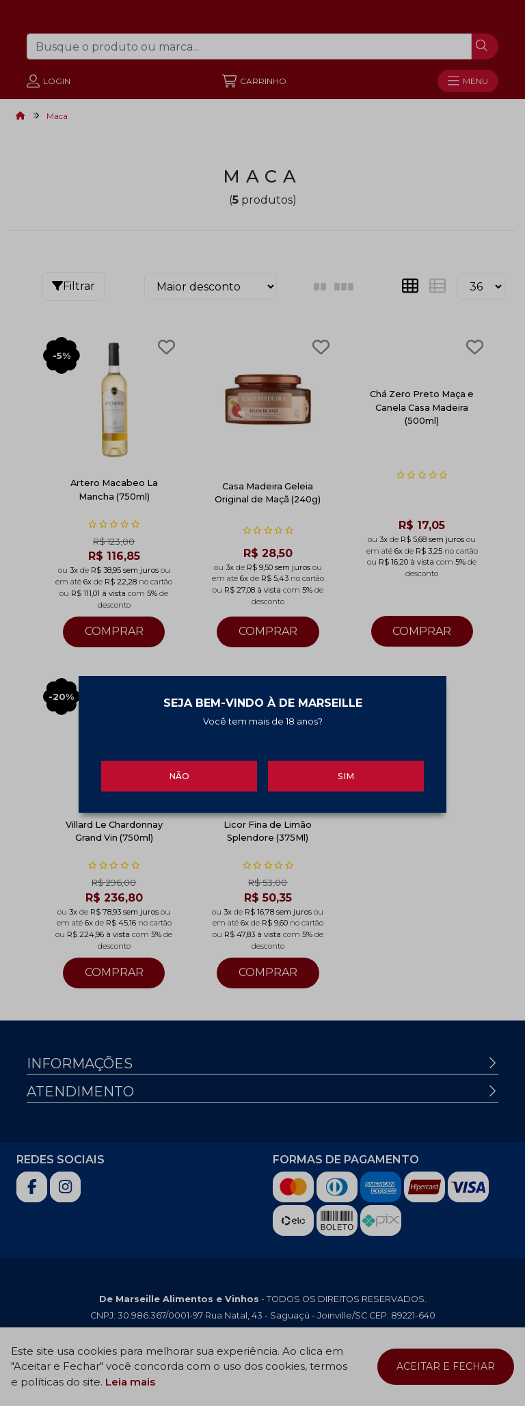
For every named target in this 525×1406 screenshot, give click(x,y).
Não (179, 768)
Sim (346, 768)
